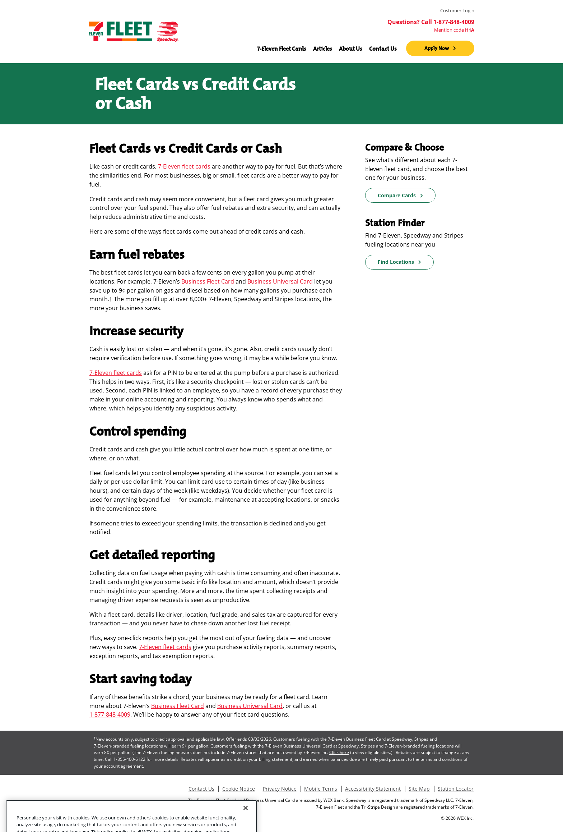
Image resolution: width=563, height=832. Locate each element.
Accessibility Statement (373, 789)
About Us (350, 48)
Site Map (419, 789)
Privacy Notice (280, 789)
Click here (339, 752)
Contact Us (383, 48)
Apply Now (436, 48)
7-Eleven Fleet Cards (281, 48)
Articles (322, 48)
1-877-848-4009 (109, 714)
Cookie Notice (238, 789)
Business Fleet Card (207, 281)
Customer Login (457, 10)
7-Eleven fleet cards (184, 166)
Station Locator (456, 789)
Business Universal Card (280, 281)
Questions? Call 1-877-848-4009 (430, 22)
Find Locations (396, 261)
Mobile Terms (320, 789)
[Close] (245, 817)
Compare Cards (397, 195)
